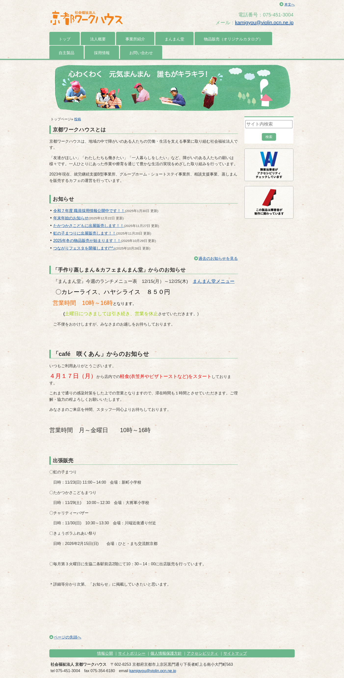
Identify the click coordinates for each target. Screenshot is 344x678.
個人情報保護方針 (166, 653)
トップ (64, 39)
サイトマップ (235, 653)
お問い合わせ (141, 53)
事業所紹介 (135, 39)
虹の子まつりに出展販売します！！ (84, 233)
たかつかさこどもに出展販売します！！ (88, 226)
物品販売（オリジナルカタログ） (233, 39)
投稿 (77, 119)
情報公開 (105, 653)
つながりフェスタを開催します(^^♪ (84, 248)
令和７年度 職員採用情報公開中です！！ (89, 211)
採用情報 (102, 53)
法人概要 (98, 39)
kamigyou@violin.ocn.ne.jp (264, 22)
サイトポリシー (132, 653)
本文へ (289, 4)
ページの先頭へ (65, 637)
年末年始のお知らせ (71, 218)
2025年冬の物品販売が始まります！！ (87, 241)
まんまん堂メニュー (214, 281)
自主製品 (66, 53)
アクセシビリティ (202, 653)
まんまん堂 (174, 39)
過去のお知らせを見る (216, 258)
